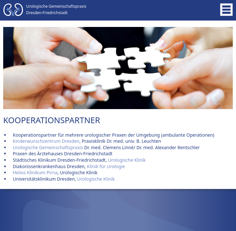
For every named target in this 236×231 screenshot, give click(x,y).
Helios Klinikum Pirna (35, 172)
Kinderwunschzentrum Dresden (46, 141)
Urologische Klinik (126, 160)
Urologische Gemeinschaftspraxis (48, 147)
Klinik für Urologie (106, 166)
